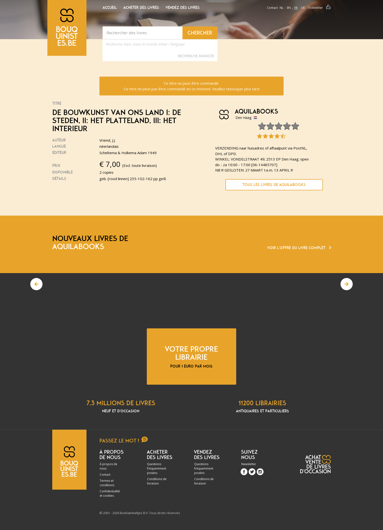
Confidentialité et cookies (110, 493)
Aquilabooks (256, 111)
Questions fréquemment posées (156, 468)
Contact (272, 8)
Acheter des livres (141, 7)
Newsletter (248, 464)
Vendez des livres (183, 7)
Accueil (110, 7)
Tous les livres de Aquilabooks (274, 185)
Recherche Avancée (196, 56)
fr (296, 8)
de (303, 8)
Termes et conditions (107, 483)
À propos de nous (108, 466)
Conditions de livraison (157, 481)
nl (281, 8)
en (289, 8)
